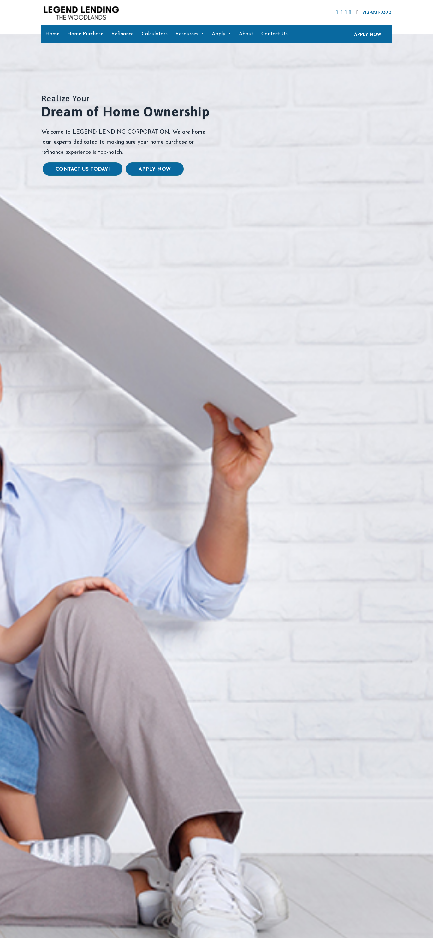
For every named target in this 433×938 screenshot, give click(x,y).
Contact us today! (83, 169)
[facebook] (337, 12)
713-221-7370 (373, 12)
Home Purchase (85, 34)
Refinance (122, 34)
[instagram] (350, 12)
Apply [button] (219, 34)
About (246, 34)
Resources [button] (187, 34)
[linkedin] (341, 12)
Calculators (155, 34)
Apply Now (155, 169)
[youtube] (346, 12)
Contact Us (274, 34)
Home (52, 34)
